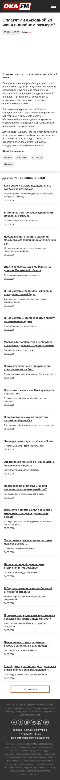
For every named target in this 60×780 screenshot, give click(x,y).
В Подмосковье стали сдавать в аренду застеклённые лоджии (29, 320)
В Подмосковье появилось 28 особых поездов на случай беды (28, 293)
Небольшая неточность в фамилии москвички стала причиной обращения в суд (30, 240)
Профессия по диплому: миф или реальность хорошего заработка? (25, 488)
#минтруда (22, 157)
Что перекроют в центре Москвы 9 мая (28, 441)
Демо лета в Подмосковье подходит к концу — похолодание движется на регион (28, 513)
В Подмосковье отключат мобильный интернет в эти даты (28, 590)
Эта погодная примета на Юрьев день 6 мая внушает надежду (29, 463)
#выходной (37, 157)
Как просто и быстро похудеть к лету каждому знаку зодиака (27, 187)
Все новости (30, 689)
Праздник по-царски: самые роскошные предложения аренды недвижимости (29, 617)
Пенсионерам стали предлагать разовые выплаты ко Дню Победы (26, 644)
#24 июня (8, 164)
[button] (54, 6)
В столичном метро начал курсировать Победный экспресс (29, 214)
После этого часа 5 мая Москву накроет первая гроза (29, 392)
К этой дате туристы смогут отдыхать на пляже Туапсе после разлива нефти (30, 668)
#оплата (8, 157)
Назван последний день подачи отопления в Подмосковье (24, 566)
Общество (26, 32)
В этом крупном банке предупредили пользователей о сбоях (27, 368)
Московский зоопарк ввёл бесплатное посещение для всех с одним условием (29, 344)
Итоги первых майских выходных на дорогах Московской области (27, 269)
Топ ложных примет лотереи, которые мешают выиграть (28, 542)
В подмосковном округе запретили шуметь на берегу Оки (26, 419)
